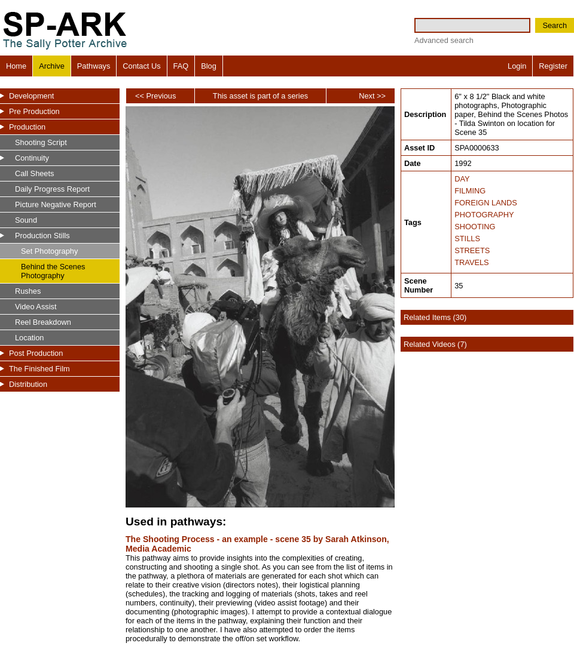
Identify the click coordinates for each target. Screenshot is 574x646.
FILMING (470, 190)
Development (31, 95)
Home (16, 65)
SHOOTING (474, 226)
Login (517, 65)
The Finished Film (39, 368)
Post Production (36, 353)
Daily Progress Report (52, 188)
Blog (208, 65)
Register (553, 65)
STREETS (472, 250)
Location (29, 337)
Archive (52, 65)
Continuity (32, 157)
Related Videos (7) (435, 344)
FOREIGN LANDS (485, 202)
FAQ (181, 65)
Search (554, 25)
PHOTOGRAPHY (484, 214)
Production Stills (42, 235)
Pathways (93, 65)
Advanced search (444, 40)
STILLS (467, 238)
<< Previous (155, 95)
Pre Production (34, 111)
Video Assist (35, 306)
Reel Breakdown (43, 322)
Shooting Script (41, 142)
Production (27, 126)
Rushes (28, 291)
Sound (26, 220)
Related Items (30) (435, 317)
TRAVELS (471, 262)
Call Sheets (34, 173)
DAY (461, 178)
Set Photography (49, 251)
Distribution (28, 384)
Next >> (372, 95)
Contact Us (141, 65)
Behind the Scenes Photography (53, 271)
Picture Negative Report (55, 204)
